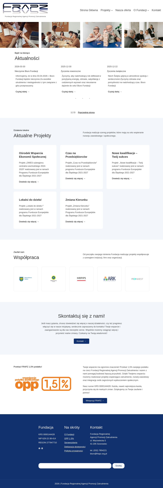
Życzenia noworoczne (71, 71)
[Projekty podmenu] (112, 10)
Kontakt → (81, 341)
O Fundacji (69, 434)
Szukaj (118, 466)
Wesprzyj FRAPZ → (95, 400)
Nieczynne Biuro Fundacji (26, 71)
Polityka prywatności (73, 451)
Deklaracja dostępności (74, 447)
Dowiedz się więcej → (29, 182)
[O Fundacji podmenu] (148, 10)
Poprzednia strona (86, 112)
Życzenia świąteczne (116, 71)
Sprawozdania (70, 442)
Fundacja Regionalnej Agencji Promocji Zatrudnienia (25, 16)
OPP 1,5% (69, 438)
